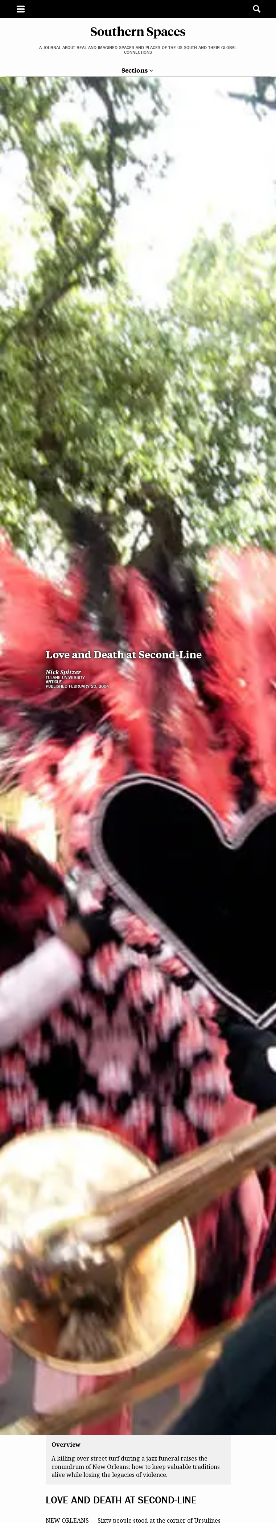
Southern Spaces (138, 31)
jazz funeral (119, 1485)
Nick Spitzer (63, 551)
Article (54, 561)
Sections (134, 70)
